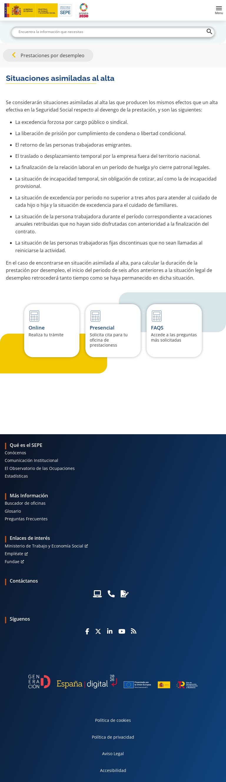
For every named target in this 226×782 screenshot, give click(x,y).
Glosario (13, 511)
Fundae (12, 561)
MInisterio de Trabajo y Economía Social (44, 546)
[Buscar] (113, 32)
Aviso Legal (113, 753)
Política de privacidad (113, 737)
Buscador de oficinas (25, 503)
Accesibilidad (113, 770)
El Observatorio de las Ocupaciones (40, 468)
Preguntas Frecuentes (26, 519)
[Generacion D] (113, 682)
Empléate (14, 553)
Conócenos (15, 452)
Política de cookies (113, 720)
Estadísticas (16, 476)
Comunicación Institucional (31, 460)
